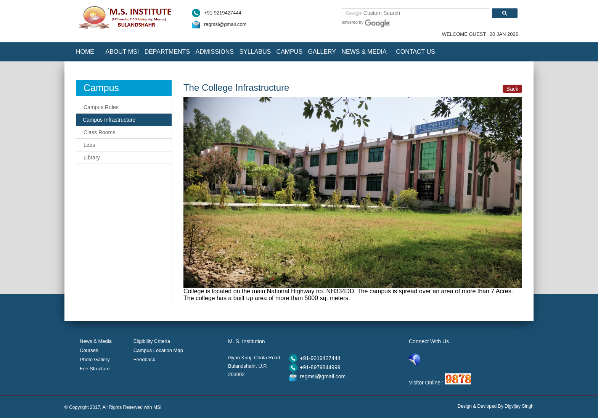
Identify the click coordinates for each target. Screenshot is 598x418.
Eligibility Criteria (151, 341)
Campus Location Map (158, 350)
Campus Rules (101, 107)
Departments (167, 51)
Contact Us (415, 51)
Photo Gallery (95, 359)
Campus (289, 51)
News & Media (363, 51)
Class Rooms (99, 132)
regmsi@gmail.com (225, 24)
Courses (89, 350)
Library (92, 157)
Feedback (144, 359)
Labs (89, 145)
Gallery (322, 51)
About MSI (122, 51)
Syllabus (255, 51)
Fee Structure (95, 368)
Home (85, 51)
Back (512, 89)
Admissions (215, 51)
